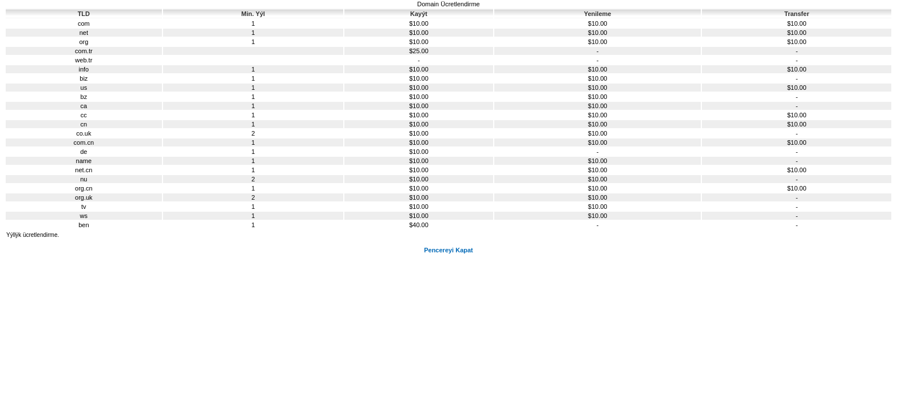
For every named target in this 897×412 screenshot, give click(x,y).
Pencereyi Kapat (448, 250)
